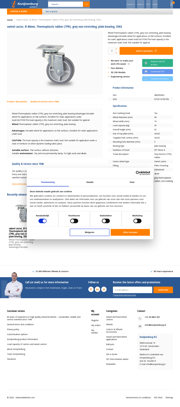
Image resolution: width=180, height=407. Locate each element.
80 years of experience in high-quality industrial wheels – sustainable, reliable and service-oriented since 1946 (43, 320)
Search (86, 4)
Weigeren (89, 232)
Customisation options (17, 336)
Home (10, 21)
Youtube (104, 291)
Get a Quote (111, 356)
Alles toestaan (130, 232)
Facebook (91, 291)
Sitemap (169, 399)
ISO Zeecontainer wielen (117, 361)
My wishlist (94, 333)
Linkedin (97, 291)
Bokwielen (111, 366)
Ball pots (110, 346)
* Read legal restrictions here (124, 297)
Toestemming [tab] (48, 182)
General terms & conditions (138, 399)
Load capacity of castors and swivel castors (27, 346)
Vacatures (11, 361)
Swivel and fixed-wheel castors (116, 320)
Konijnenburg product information (22, 341)
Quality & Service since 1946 (44, 103)
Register (95, 322)
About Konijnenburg (16, 351)
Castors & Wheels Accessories (114, 332)
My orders (96, 327)
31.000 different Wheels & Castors (52, 273)
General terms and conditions (20, 326)
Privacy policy (13, 331)
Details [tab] (90, 182)
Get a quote (51, 13)
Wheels (109, 326)
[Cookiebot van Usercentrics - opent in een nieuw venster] (138, 173)
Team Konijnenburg (16, 356)
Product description (17, 103)
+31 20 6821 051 (152, 319)
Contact (109, 351)
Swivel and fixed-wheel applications (116, 340)
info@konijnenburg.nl (155, 327)
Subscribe (163, 292)
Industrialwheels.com (25, 399)
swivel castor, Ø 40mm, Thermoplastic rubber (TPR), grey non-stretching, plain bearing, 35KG (22, 234)
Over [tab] (132, 182)
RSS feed (158, 399)
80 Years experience (163, 273)
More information (20, 186)
